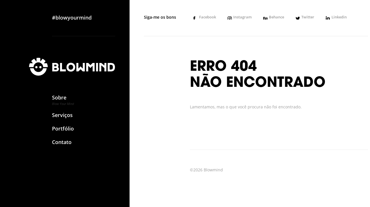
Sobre (63, 102)
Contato (63, 144)
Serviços (63, 117)
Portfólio (63, 131)
